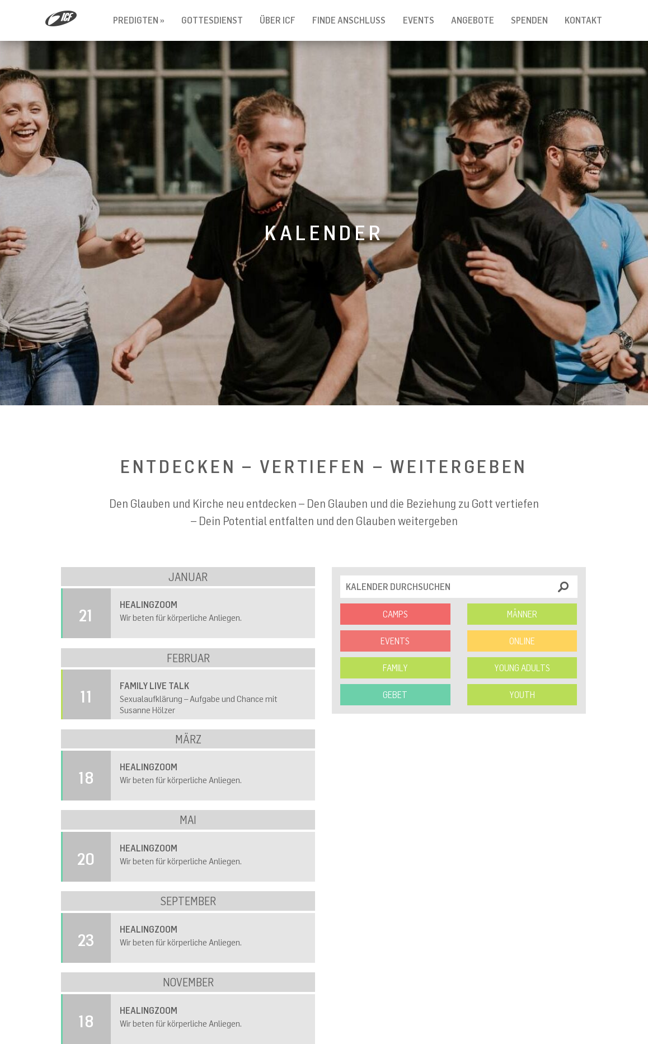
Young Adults (522, 667)
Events (418, 20)
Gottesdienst (212, 20)
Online (522, 641)
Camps (395, 614)
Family (395, 667)
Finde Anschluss (349, 20)
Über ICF (277, 20)
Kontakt (583, 20)
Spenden (529, 20)
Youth (522, 694)
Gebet (395, 694)
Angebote (472, 20)
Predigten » (139, 20)
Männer (522, 614)
